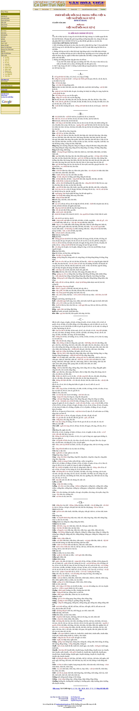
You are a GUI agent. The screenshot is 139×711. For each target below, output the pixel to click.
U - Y (94, 688)
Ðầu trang (56, 688)
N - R (85, 688)
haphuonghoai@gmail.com (63, 704)
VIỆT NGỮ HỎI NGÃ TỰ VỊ (80, 18)
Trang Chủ (4, 89)
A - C (73, 688)
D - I (77, 688)
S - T (89, 688)
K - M (81, 688)
